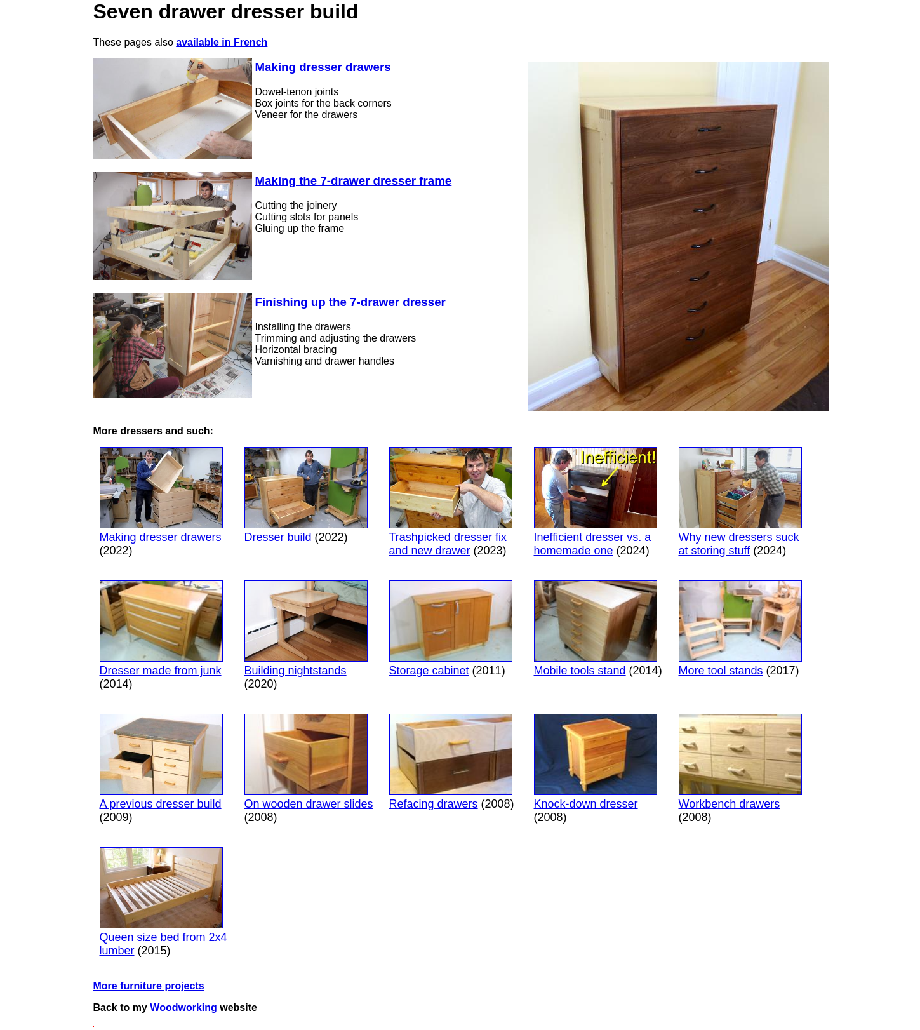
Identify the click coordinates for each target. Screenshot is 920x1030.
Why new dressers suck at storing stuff (740, 502)
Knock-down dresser (595, 762)
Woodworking (183, 1007)
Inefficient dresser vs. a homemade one (595, 502)
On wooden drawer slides (308, 762)
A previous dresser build (161, 762)
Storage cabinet (450, 628)
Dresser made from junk (161, 628)
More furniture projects (148, 985)
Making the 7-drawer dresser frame (353, 180)
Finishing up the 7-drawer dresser (350, 302)
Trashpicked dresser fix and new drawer (450, 502)
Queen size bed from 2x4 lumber (163, 902)
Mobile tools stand (595, 628)
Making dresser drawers (323, 67)
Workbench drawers (740, 762)
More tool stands (740, 628)
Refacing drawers (450, 762)
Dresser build (306, 495)
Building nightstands (306, 628)
